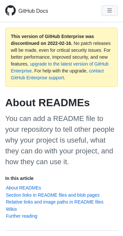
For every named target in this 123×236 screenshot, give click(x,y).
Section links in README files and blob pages (53, 195)
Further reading (21, 216)
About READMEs (23, 187)
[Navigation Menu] (109, 10)
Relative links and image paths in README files (54, 202)
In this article (19, 178)
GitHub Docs (33, 11)
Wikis (11, 209)
